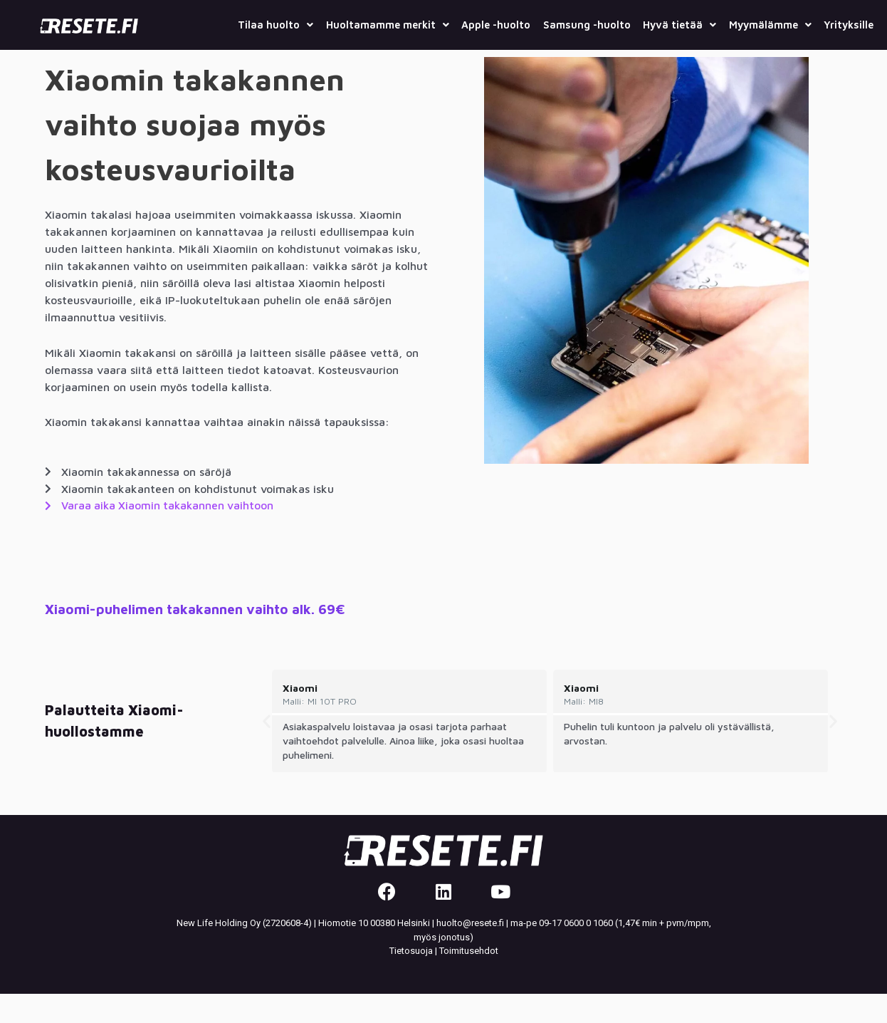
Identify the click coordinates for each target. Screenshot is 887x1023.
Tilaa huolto (271, 23)
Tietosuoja (411, 980)
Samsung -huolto (619, 23)
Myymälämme (825, 23)
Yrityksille (843, 55)
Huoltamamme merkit (395, 23)
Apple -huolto (517, 23)
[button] (266, 750)
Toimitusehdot (468, 980)
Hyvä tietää (723, 23)
